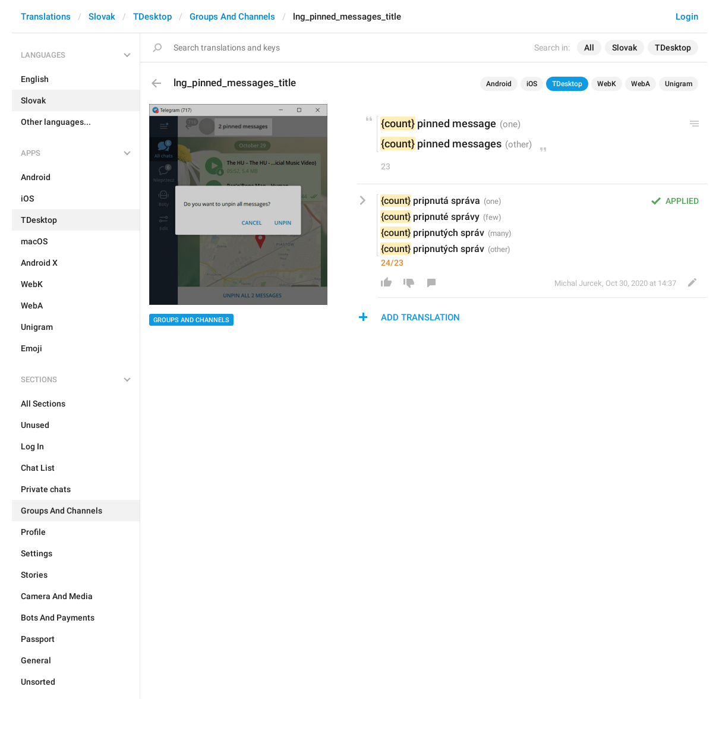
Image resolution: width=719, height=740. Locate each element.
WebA (640, 84)
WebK (606, 84)
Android (499, 84)
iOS (531, 84)
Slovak (102, 16)
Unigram (678, 84)
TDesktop (152, 16)
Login (687, 16)
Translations (46, 16)
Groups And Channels (232, 16)
